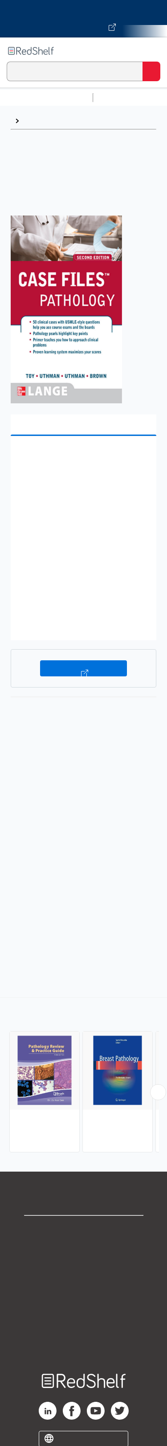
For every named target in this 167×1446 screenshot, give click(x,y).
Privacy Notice (83, 1269)
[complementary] (83, 1076)
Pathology (40, 120)
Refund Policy (84, 1308)
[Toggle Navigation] (151, 50)
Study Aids (120, 97)
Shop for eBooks (83, 1230)
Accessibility (83, 1328)
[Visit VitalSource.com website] (83, 18)
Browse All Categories (46, 97)
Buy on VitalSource (83, 668)
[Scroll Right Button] (158, 1092)
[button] (82, 456)
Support (83, 1249)
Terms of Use (83, 1288)
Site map (83, 1347)
